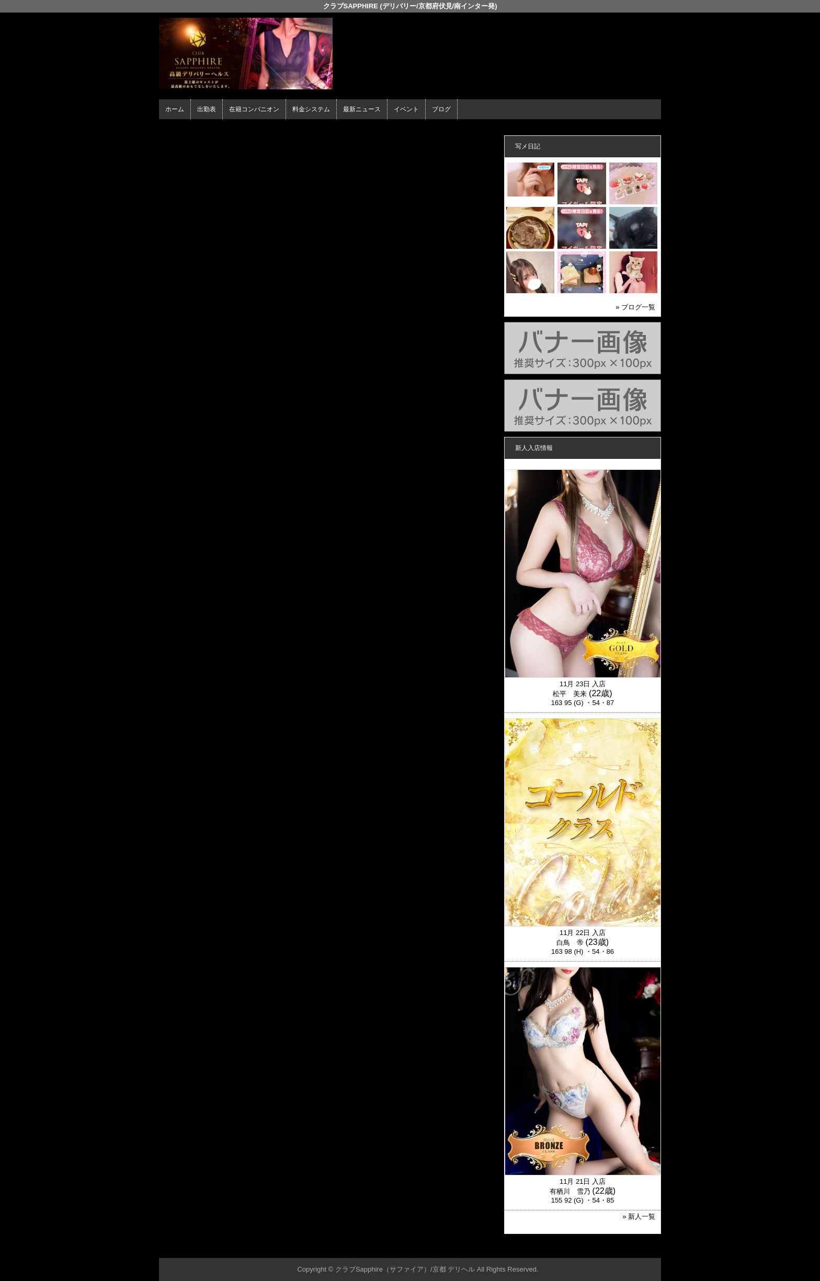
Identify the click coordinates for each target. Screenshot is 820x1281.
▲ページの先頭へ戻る (622, 1248)
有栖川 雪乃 (570, 1191)
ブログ (441, 109)
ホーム (174, 109)
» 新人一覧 (638, 1216)
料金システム (311, 109)
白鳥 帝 (570, 943)
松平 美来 (570, 694)
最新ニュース (362, 109)
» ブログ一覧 (635, 307)
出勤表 (206, 109)
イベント (406, 109)
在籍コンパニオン (254, 109)
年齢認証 (175, 128)
